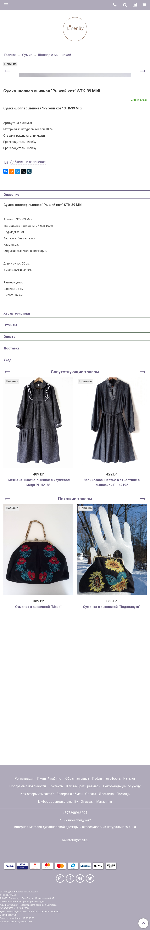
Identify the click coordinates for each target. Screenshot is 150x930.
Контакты (56, 786)
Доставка (106, 794)
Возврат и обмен (69, 794)
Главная (10, 55)
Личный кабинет (50, 779)
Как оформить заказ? (37, 794)
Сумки (27, 55)
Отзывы (87, 802)
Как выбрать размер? (83, 786)
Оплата (90, 794)
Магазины (104, 802)
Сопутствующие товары (75, 515)
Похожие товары (75, 642)
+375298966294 (75, 813)
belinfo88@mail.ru (75, 840)
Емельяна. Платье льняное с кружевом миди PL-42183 (38, 626)
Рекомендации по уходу (122, 786)
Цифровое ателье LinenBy (58, 802)
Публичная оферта (106, 779)
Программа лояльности (27, 786)
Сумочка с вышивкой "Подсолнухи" (111, 751)
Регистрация (24, 779)
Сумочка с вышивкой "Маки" (38, 751)
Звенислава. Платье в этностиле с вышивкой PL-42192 (112, 626)
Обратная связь (77, 779)
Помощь (123, 794)
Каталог (129, 779)
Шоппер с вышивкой (54, 55)
